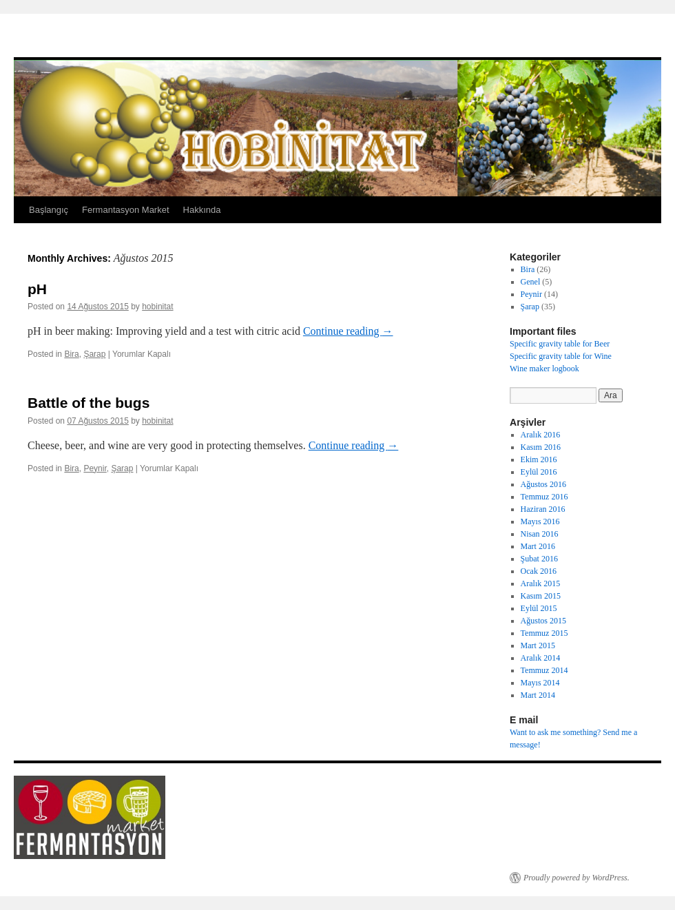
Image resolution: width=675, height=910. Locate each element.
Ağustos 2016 (543, 484)
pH (37, 289)
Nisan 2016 (540, 534)
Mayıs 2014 (540, 682)
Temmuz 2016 (544, 496)
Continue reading (348, 331)
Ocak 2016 (539, 571)
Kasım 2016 (541, 447)
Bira (71, 354)
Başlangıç (48, 210)
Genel (531, 282)
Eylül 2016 (539, 472)
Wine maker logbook (544, 368)
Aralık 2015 (541, 583)
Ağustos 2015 (543, 620)
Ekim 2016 (539, 459)
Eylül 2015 (539, 608)
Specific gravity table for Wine (561, 356)
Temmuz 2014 (544, 670)
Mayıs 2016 (540, 521)
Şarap (94, 354)
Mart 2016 (538, 546)
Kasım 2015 (541, 596)
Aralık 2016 (541, 435)
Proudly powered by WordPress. (576, 877)
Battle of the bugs (88, 403)
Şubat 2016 (539, 558)
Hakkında (202, 210)
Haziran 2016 (543, 509)
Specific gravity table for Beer (560, 344)
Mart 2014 (538, 695)
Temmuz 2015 (544, 633)
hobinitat (157, 306)
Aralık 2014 (541, 658)
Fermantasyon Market (125, 210)
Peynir (94, 468)
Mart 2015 (538, 645)
